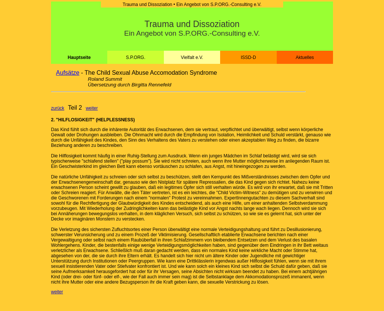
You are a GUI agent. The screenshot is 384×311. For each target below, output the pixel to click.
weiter (92, 108)
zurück (57, 108)
